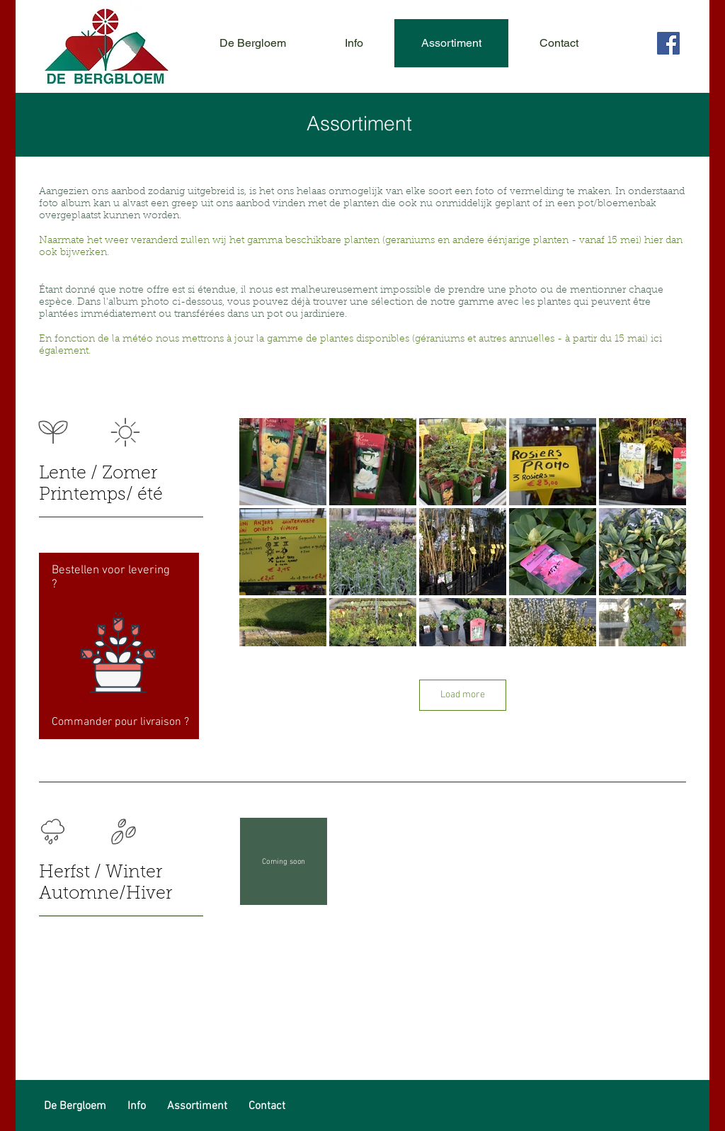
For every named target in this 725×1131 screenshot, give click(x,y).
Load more (462, 695)
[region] (119, 646)
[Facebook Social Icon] (668, 43)
